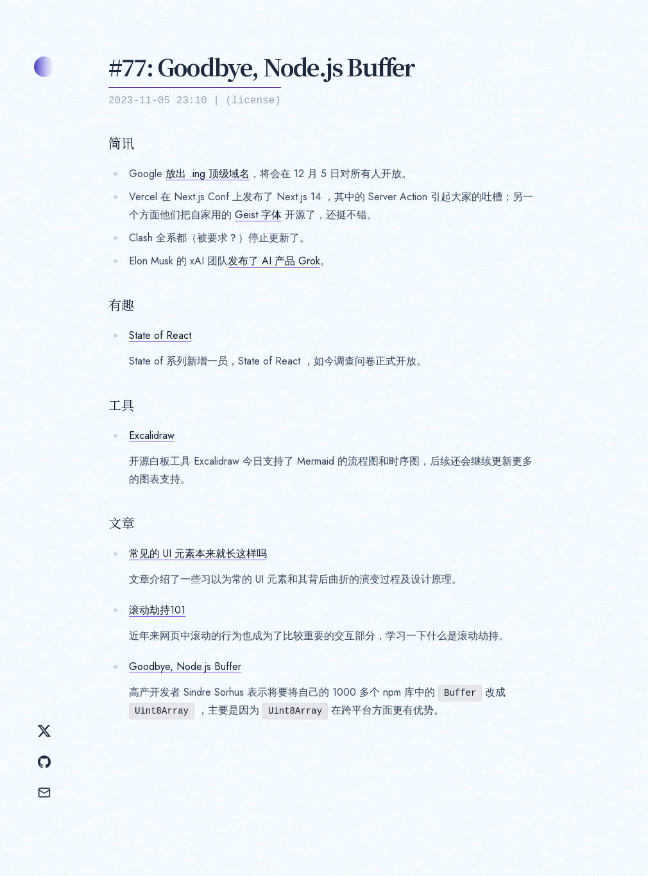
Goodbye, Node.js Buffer (185, 666)
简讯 (121, 143)
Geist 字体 (258, 214)
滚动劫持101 (157, 610)
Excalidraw (152, 435)
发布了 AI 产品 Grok (274, 260)
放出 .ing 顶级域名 (208, 173)
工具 (121, 405)
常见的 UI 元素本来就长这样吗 (198, 553)
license (253, 101)
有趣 (121, 305)
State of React (160, 335)
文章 (121, 523)
